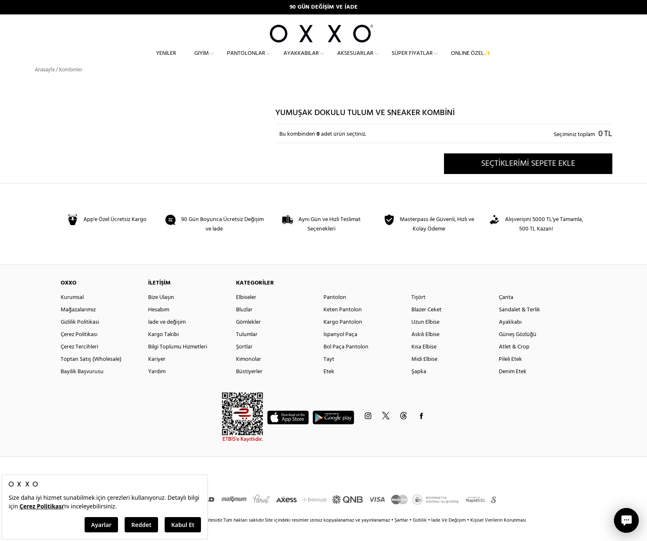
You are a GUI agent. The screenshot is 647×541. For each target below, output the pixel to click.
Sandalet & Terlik (519, 324)
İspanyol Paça (340, 349)
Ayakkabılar (301, 60)
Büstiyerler (249, 386)
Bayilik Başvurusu (82, 386)
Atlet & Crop (514, 361)
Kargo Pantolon (343, 336)
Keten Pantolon (343, 324)
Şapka (418, 386)
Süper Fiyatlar (412, 60)
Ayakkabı (510, 336)
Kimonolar (248, 374)
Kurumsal (72, 312)
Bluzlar (244, 324)
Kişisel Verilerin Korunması (498, 535)
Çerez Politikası (79, 349)
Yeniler (166, 60)
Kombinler (70, 84)
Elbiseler (246, 312)
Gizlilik (420, 535)
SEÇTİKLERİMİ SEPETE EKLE (528, 177)
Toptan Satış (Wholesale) (91, 374)
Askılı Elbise (425, 349)
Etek (329, 386)
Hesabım (158, 324)
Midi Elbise (424, 374)
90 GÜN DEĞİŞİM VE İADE (324, 7)
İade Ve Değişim (448, 535)
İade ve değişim (167, 336)
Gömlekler (248, 336)
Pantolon (335, 312)
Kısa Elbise (424, 361)
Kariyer (156, 374)
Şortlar (244, 361)
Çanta (506, 312)
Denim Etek (513, 386)
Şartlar (401, 535)
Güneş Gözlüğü (517, 349)
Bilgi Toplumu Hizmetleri (177, 361)
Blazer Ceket (426, 324)
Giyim (201, 60)
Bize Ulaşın (161, 312)
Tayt (329, 374)
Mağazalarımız (78, 324)
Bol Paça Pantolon (346, 361)
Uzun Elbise (425, 336)
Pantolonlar (246, 60)
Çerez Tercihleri (79, 361)
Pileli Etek (510, 374)
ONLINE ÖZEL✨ (471, 60)
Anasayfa (44, 84)
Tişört (418, 312)
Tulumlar (246, 349)
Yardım (156, 386)
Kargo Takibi (163, 349)
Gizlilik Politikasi (80, 336)
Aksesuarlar (355, 60)
